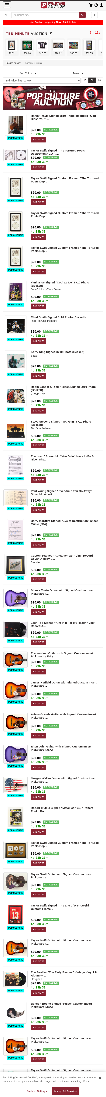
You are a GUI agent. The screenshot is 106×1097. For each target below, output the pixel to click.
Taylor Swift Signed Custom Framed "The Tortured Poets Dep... (65, 180)
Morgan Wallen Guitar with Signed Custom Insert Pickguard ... (64, 780)
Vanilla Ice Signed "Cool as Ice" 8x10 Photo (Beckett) (60, 284)
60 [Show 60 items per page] (99, 80)
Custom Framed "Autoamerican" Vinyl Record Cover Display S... (62, 557)
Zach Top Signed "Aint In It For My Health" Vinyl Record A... (63, 624)
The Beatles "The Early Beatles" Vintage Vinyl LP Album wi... (64, 974)
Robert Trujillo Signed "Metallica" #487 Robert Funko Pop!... (62, 809)
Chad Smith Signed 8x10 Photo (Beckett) (58, 317)
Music (78, 73)
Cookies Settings (37, 1091)
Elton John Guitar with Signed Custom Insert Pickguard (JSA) (61, 748)
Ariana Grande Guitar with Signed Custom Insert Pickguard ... (63, 716)
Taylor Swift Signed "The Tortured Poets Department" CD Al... (58, 152)
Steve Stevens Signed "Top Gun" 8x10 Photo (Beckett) (61, 423)
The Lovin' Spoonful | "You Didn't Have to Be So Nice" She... (63, 458)
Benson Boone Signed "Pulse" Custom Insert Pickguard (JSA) (61, 1005)
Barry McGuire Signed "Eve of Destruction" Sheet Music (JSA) (64, 522)
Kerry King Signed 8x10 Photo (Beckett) (57, 351)
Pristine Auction (13, 63)
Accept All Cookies (65, 1091)
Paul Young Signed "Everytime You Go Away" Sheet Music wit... (61, 492)
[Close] (100, 1078)
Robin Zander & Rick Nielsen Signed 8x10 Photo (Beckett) (63, 388)
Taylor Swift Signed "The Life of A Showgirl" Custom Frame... (60, 907)
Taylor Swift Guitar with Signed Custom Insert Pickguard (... (61, 875)
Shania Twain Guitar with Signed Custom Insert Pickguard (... (62, 592)
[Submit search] (82, 15)
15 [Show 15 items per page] (85, 80)
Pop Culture (27, 73)
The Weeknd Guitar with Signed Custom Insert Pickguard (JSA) (62, 655)
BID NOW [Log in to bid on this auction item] (38, 139)
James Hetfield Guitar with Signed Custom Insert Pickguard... (64, 684)
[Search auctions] (45, 15)
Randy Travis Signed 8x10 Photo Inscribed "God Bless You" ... (63, 117)
